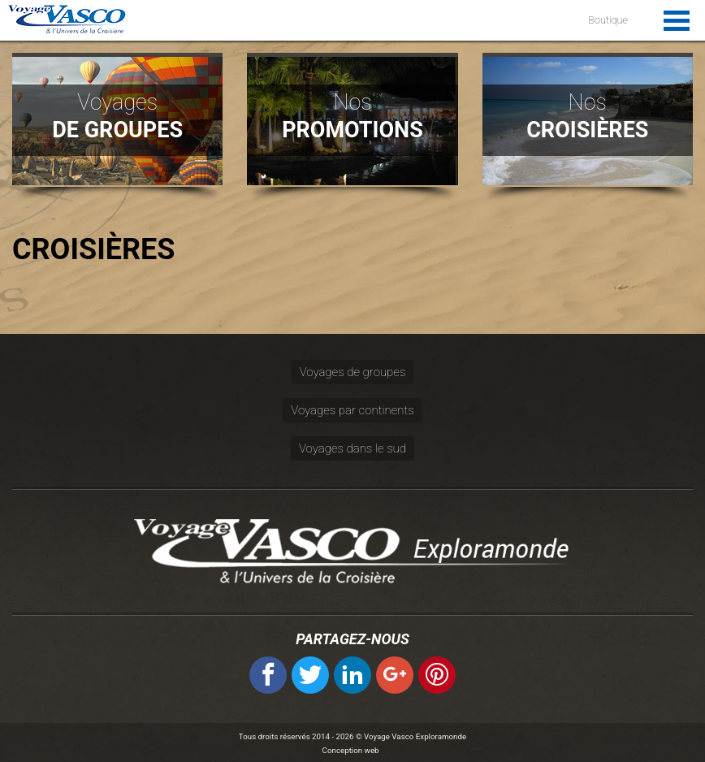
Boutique (608, 20)
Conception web (350, 750)
